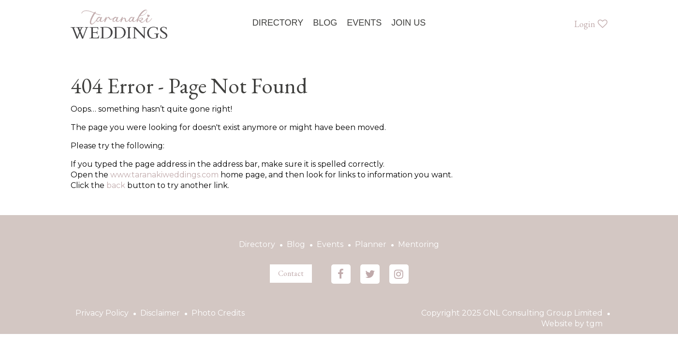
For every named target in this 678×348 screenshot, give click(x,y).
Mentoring (418, 244)
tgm (594, 323)
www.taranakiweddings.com (164, 174)
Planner (370, 244)
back (115, 185)
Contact (291, 273)
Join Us (408, 23)
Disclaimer (160, 313)
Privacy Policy (102, 313)
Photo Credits (218, 313)
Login (590, 23)
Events (364, 23)
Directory (277, 23)
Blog (325, 23)
